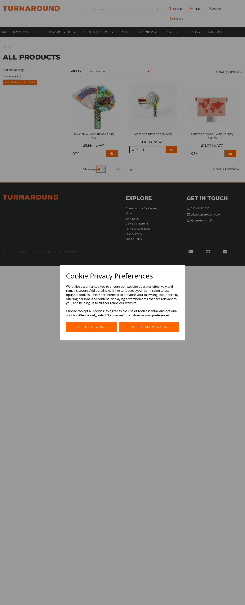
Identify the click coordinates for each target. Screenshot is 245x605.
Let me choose (91, 327)
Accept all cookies (149, 327)
